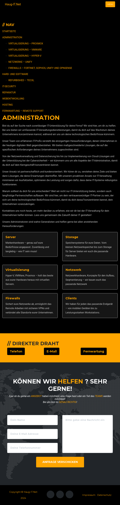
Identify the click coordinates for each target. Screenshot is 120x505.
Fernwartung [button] (93, 351)
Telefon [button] (16, 351)
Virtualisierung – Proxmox (25, 43)
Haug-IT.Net (13, 4)
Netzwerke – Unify (20, 61)
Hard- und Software (15, 74)
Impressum (88, 495)
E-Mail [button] (52, 351)
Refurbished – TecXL (21, 80)
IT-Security (9, 86)
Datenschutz (104, 495)
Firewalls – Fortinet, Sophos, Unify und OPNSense (40, 68)
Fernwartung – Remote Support (23, 110)
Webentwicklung (13, 98)
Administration (12, 37)
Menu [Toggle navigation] (110, 4)
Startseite (9, 31)
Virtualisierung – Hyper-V (24, 55)
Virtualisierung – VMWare (25, 49)
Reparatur (9, 92)
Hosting (7, 104)
